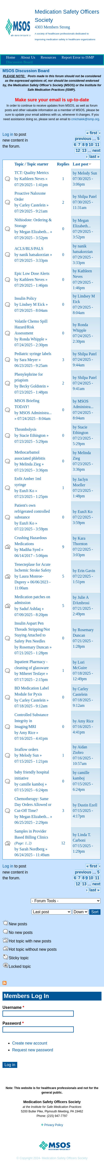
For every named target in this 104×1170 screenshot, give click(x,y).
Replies (63, 164)
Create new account (29, 1043)
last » (95, 156)
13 (84, 150)
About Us (28, 57)
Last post (82, 164)
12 (78, 150)
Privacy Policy (52, 1125)
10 (91, 145)
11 (97, 145)
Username (13, 1007)
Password (13, 1023)
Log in (7, 134)
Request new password (32, 1050)
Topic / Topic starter (31, 164)
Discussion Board (19, 62)
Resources (48, 57)
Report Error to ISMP (78, 57)
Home (10, 57)
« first (91, 133)
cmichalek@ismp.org (85, 119)
